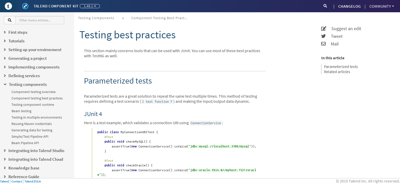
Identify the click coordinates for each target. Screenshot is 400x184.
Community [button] (381, 6)
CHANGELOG (349, 6)
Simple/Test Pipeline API (29, 136)
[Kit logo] (25, 6)
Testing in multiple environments (36, 117)
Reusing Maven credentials (31, 123)
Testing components (96, 18)
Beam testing (21, 111)
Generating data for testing (31, 130)
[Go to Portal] (8, 6)
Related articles (337, 71)
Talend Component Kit (56, 6)
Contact (16, 181)
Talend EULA (32, 181)
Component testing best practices (37, 98)
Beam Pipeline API (25, 143)
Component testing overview (33, 91)
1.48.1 (90, 6)
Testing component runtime (32, 104)
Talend (4, 181)
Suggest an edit (341, 28)
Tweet (332, 36)
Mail (330, 44)
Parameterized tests (341, 66)
